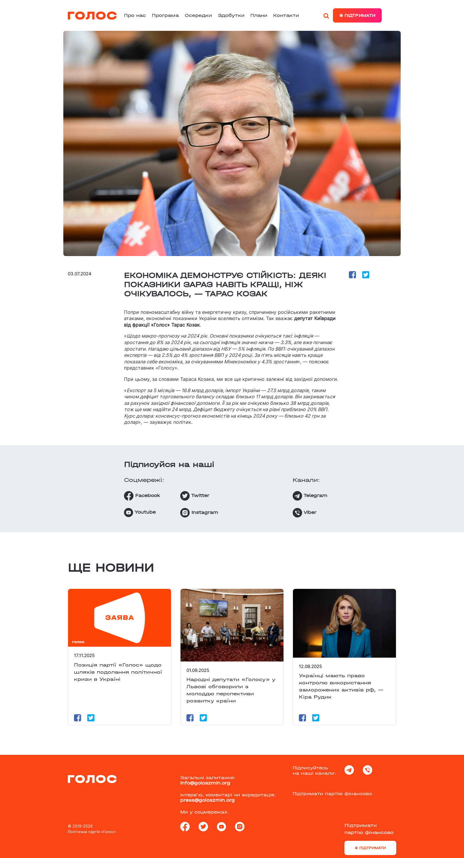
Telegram (310, 496)
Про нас (135, 15)
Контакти (286, 15)
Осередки (198, 15)
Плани (258, 15)
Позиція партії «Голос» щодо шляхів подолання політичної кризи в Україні (118, 672)
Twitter (194, 496)
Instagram (199, 512)
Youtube (140, 512)
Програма (165, 15)
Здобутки (231, 15)
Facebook (142, 496)
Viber (304, 512)
